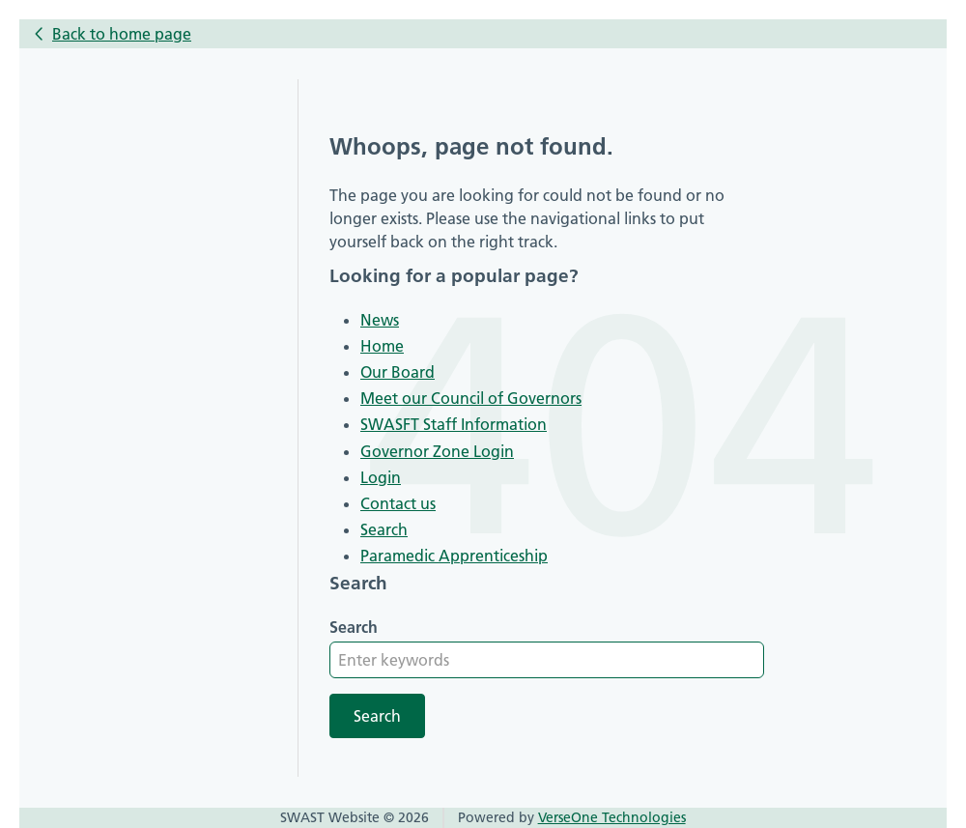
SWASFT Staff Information (453, 424)
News (379, 319)
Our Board (397, 372)
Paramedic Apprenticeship (454, 555)
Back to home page (121, 33)
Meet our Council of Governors (471, 398)
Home (382, 346)
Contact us (398, 503)
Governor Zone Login (437, 451)
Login (380, 477)
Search (384, 529)
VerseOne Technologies (612, 817)
